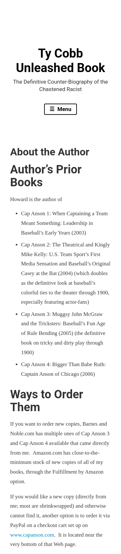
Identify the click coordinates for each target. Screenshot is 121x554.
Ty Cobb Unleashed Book (60, 60)
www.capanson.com (32, 535)
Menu (63, 109)
